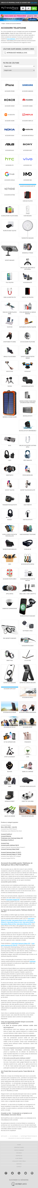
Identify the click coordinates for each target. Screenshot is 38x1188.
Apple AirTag (9, 593)
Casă (27, 756)
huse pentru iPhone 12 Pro (19, 920)
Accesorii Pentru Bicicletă (27, 786)
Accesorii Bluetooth (28, 386)
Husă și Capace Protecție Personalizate (9, 535)
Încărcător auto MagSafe (27, 616)
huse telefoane (11, 39)
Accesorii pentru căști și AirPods (27, 579)
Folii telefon (9, 282)
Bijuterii (9, 771)
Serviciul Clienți (19, 1147)
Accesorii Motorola (27, 135)
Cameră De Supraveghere (9, 608)
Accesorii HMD (28, 180)
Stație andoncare (27, 475)
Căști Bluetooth (27, 519)
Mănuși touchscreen (10, 356)
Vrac (9, 564)
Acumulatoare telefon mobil (9, 215)
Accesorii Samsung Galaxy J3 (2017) (11, 852)
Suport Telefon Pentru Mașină (27, 357)
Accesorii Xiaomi (9, 120)
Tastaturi (9, 327)
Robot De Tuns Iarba (27, 801)
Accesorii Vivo (28, 165)
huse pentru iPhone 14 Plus (8, 924)
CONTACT (19, 1166)
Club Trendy (18, 1158)
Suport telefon (9, 490)
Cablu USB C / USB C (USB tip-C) (27, 593)
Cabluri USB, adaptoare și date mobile (27, 268)
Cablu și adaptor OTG (10, 297)
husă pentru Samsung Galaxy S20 (21, 943)
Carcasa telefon (28, 201)
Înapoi (3, 23)
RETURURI (19, 1153)
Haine (9, 786)
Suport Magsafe (9, 260)
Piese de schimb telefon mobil (10, 313)
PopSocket (32, 961)
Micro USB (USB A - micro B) (9, 827)
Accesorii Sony (27, 150)
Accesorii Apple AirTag (27, 564)
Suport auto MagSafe (9, 682)
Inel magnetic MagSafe (9, 638)
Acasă (19, 1144)
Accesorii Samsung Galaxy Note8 (10, 849)
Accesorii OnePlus (27, 120)
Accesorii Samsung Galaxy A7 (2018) (11, 854)
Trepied (9, 386)
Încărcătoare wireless (9, 549)
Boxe (9, 445)
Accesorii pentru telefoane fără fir (10, 845)
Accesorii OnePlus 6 (6, 834)
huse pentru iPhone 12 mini (14, 922)
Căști (9, 460)
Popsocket (28, 371)
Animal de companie (27, 771)
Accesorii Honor (9, 106)
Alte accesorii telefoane (27, 341)
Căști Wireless (27, 460)
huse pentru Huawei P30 (12, 899)
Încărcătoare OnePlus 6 (7, 840)
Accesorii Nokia (9, 135)
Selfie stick (9, 371)
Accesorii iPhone (9, 91)
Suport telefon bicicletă (27, 490)
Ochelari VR (27, 549)
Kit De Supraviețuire (10, 742)
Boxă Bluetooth (27, 416)
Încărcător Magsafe (28, 238)
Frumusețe (28, 742)
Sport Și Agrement (9, 756)
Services (18, 1163)
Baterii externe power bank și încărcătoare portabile (28, 402)
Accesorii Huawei (28, 106)
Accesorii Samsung (27, 91)
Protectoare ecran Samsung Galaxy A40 (12, 838)
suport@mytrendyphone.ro (29, 1136)
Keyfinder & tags (28, 630)
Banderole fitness (27, 252)
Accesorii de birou (27, 697)
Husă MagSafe (28, 215)
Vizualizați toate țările (19, 1161)
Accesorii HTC (10, 165)
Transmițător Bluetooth (9, 504)
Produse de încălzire (27, 816)
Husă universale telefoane (28, 534)
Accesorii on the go (9, 727)
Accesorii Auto (27, 282)
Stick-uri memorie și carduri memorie (27, 313)
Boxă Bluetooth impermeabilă (27, 430)
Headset (9, 519)
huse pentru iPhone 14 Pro (24, 924)
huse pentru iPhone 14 (29, 922)
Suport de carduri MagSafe (28, 682)
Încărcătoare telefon (9, 230)
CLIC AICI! (34, 2)
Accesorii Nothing (9, 194)
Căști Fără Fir (28, 504)
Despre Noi (19, 1155)
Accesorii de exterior (9, 712)
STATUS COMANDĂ (19, 1150)
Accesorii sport (27, 727)
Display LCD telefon (27, 297)
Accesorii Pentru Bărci (9, 579)
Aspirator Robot (9, 801)
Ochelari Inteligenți (28, 645)
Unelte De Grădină (9, 816)
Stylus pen (28, 660)
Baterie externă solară (9, 417)
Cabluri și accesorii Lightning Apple (27, 446)
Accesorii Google (10, 180)
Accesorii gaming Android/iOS (27, 712)
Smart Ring (9, 660)
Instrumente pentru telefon (27, 327)
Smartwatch (9, 475)
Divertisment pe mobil (9, 341)
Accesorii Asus (9, 150)
